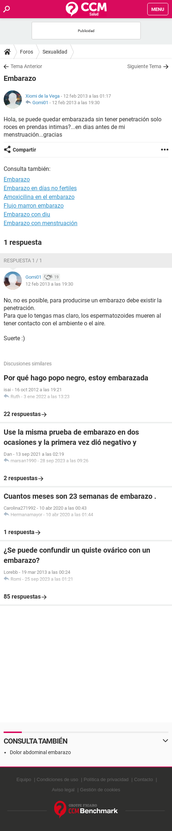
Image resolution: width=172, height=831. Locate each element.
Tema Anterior (26, 66)
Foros (26, 52)
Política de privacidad (106, 779)
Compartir (24, 150)
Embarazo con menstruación (40, 223)
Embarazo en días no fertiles (40, 188)
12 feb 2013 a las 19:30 (76, 102)
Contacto (143, 779)
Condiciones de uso (57, 779)
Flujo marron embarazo (34, 205)
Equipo (23, 779)
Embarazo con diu (27, 214)
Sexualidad (55, 52)
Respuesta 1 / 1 (23, 260)
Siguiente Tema (144, 66)
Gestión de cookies (100, 789)
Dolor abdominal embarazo (40, 752)
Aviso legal (63, 789)
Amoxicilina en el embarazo (39, 196)
